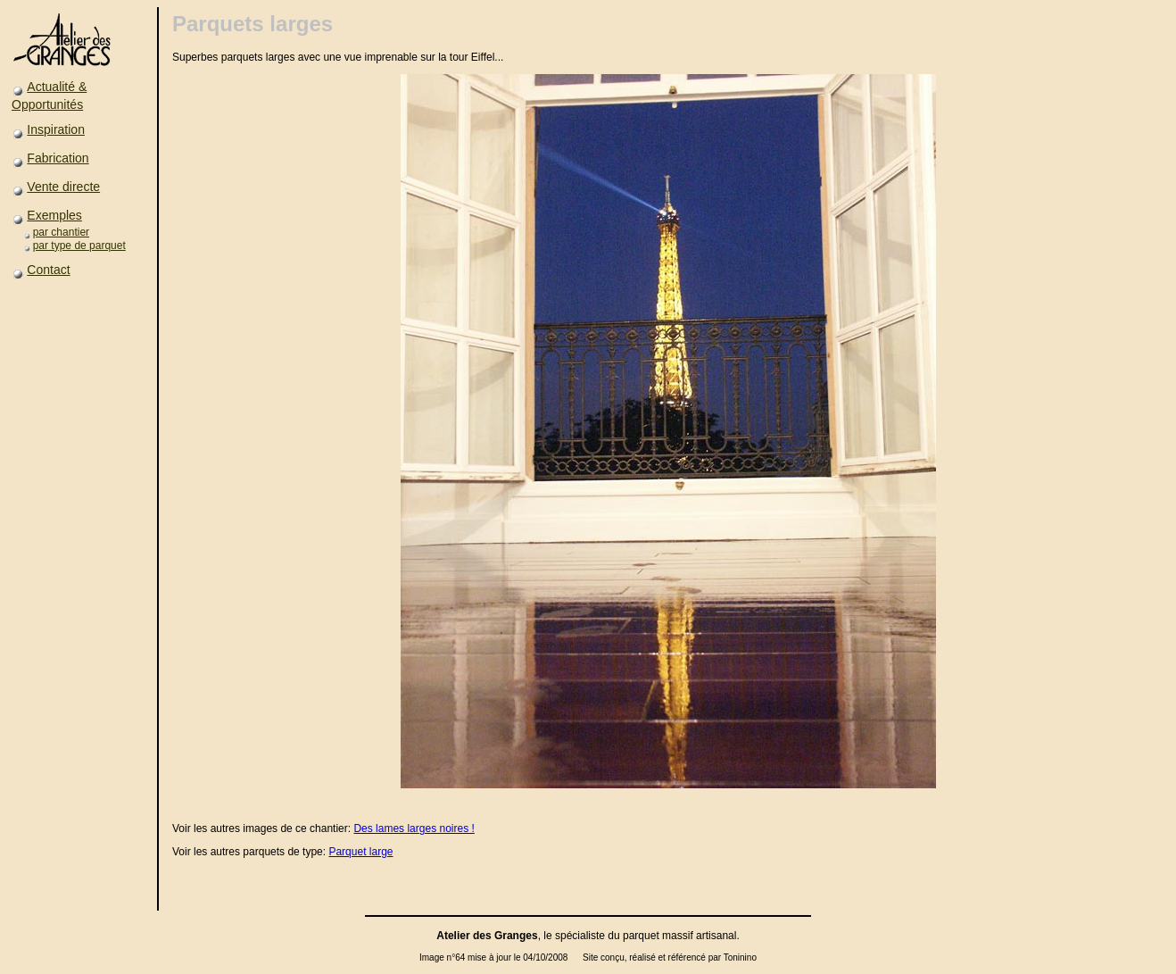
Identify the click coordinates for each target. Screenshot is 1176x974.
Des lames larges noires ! (413, 828)
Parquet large (360, 851)
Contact (48, 269)
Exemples (54, 215)
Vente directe (63, 186)
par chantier (61, 232)
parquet (641, 935)
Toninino (740, 957)
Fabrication (57, 158)
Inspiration (56, 129)
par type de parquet (79, 245)
